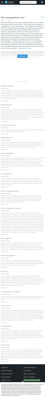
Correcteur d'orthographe (6, 370)
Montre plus (22, 56)
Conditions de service (5, 380)
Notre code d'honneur (5, 377)
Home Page (3, 6)
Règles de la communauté (29, 373)
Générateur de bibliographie (30, 367)
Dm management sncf (14, 6)
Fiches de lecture (27, 370)
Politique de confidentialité (29, 377)
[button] (2, 2)
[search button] (35, 2)
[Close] (42, 386)
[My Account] (42, 2)
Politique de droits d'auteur (7, 373)
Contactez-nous (4, 367)
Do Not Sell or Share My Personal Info (32, 380)
